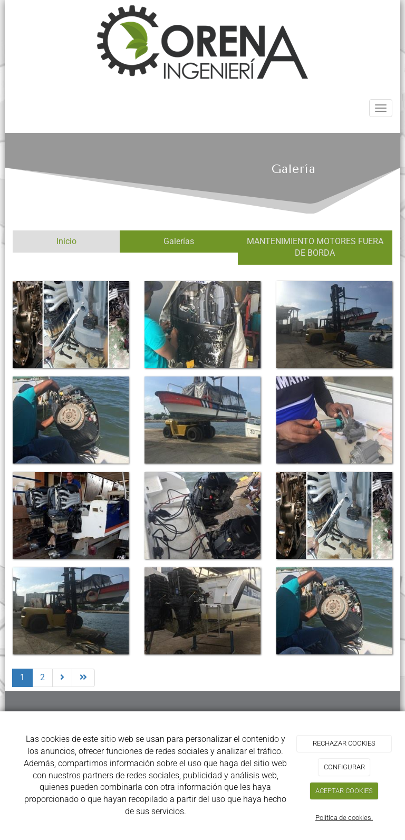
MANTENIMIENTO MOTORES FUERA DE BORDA (315, 247)
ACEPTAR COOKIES (344, 791)
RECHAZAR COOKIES (344, 743)
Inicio (66, 241)
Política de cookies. (344, 818)
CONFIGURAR (344, 767)
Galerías (178, 241)
